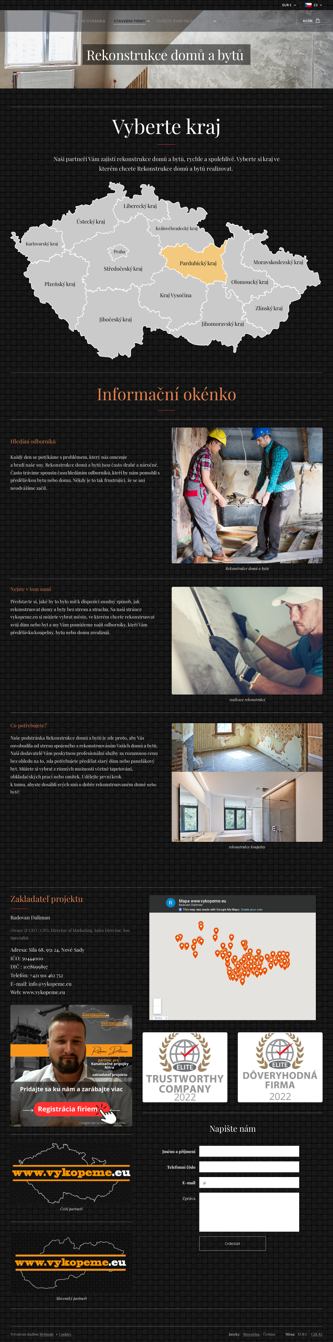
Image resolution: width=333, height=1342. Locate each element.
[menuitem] (114, 21)
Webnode (47, 1334)
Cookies (65, 1334)
